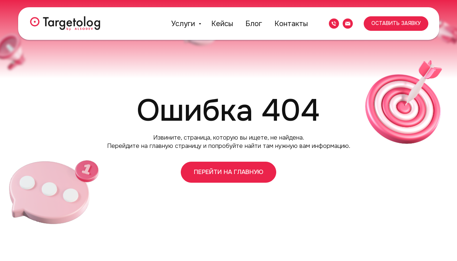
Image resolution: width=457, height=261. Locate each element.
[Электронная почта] (348, 23)
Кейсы (222, 23)
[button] (396, 23)
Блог (253, 23)
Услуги (184, 23)
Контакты (291, 23)
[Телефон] (334, 23)
